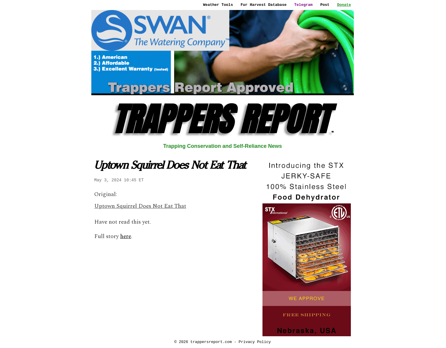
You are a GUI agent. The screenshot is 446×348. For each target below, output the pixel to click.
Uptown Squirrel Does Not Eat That (140, 206)
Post (324, 4)
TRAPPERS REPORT (222, 119)
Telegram (303, 4)
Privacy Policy (255, 341)
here (125, 236)
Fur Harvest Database (264, 4)
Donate (344, 4)
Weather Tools (218, 4)
